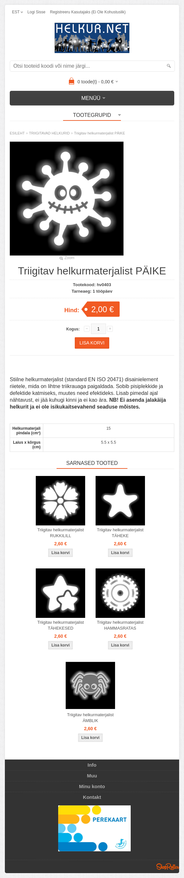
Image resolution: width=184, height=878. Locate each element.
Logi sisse (36, 12)
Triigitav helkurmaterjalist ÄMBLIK (90, 717)
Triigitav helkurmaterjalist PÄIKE (99, 133)
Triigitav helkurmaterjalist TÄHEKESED (60, 625)
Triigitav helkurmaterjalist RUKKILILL (60, 532)
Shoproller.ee (167, 866)
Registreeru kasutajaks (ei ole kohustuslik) (88, 12)
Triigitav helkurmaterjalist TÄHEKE (120, 532)
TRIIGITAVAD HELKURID (49, 133)
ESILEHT (17, 133)
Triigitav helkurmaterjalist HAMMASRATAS (120, 625)
